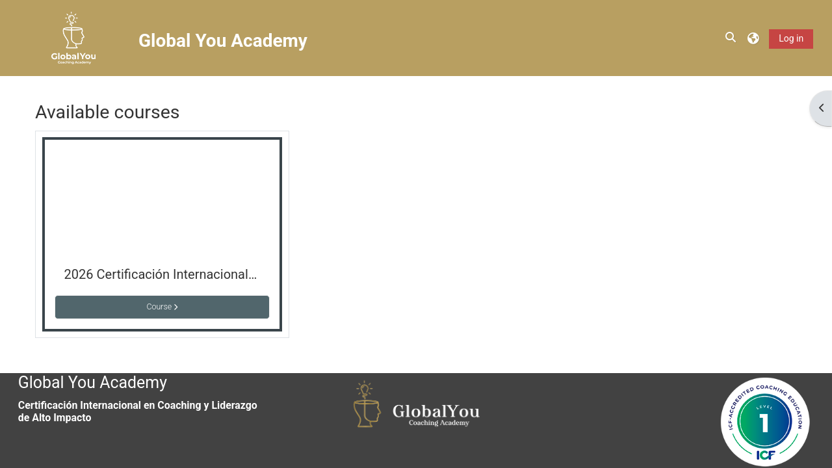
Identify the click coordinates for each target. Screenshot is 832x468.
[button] (731, 38)
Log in (791, 38)
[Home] (73, 37)
